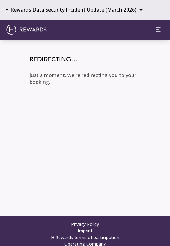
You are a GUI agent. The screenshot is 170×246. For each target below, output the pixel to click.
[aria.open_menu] (158, 29)
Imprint (85, 231)
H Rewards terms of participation (85, 237)
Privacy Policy (85, 224)
